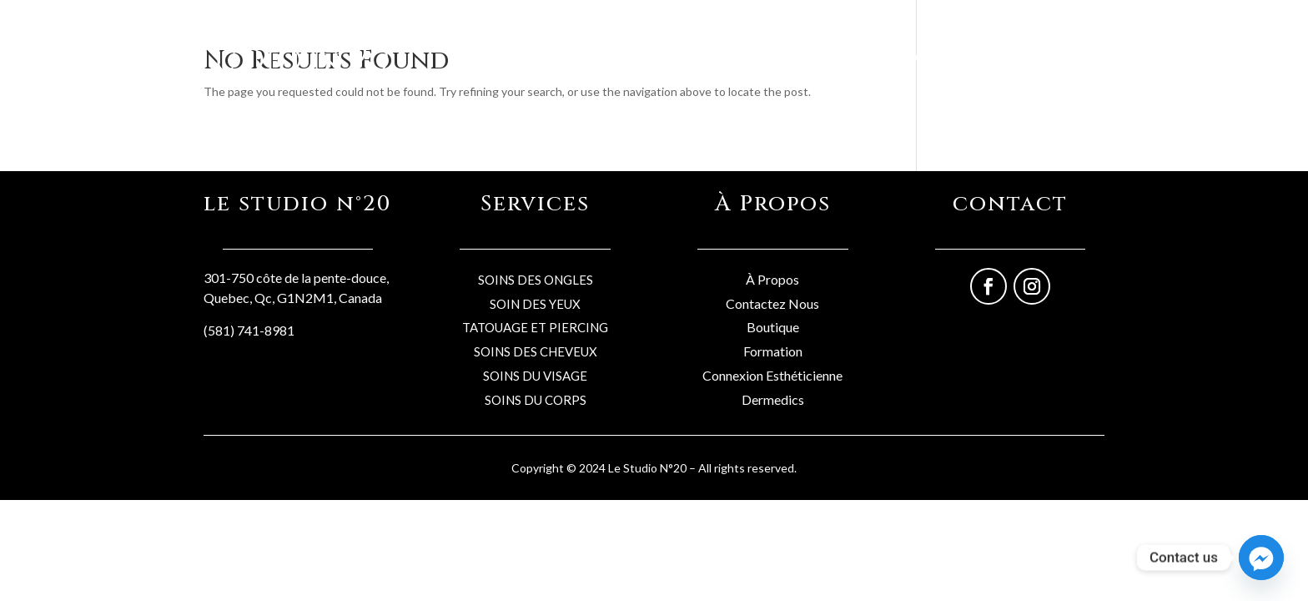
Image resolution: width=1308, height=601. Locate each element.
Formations (1079, 55)
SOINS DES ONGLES (535, 279)
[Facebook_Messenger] (1261, 557)
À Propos (772, 279)
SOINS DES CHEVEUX (535, 351)
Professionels (990, 55)
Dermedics (773, 399)
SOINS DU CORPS (535, 399)
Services (910, 55)
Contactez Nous (772, 303)
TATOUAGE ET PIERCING (535, 327)
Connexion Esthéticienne (772, 375)
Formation (772, 351)
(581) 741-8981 (249, 330)
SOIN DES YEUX (535, 303)
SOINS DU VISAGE (535, 375)
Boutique (843, 55)
